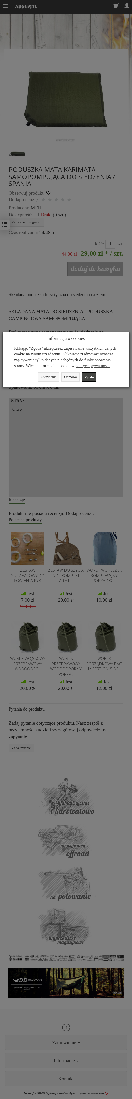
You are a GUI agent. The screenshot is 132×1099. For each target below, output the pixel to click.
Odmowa (70, 377)
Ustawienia (48, 377)
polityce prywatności (92, 365)
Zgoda (89, 377)
